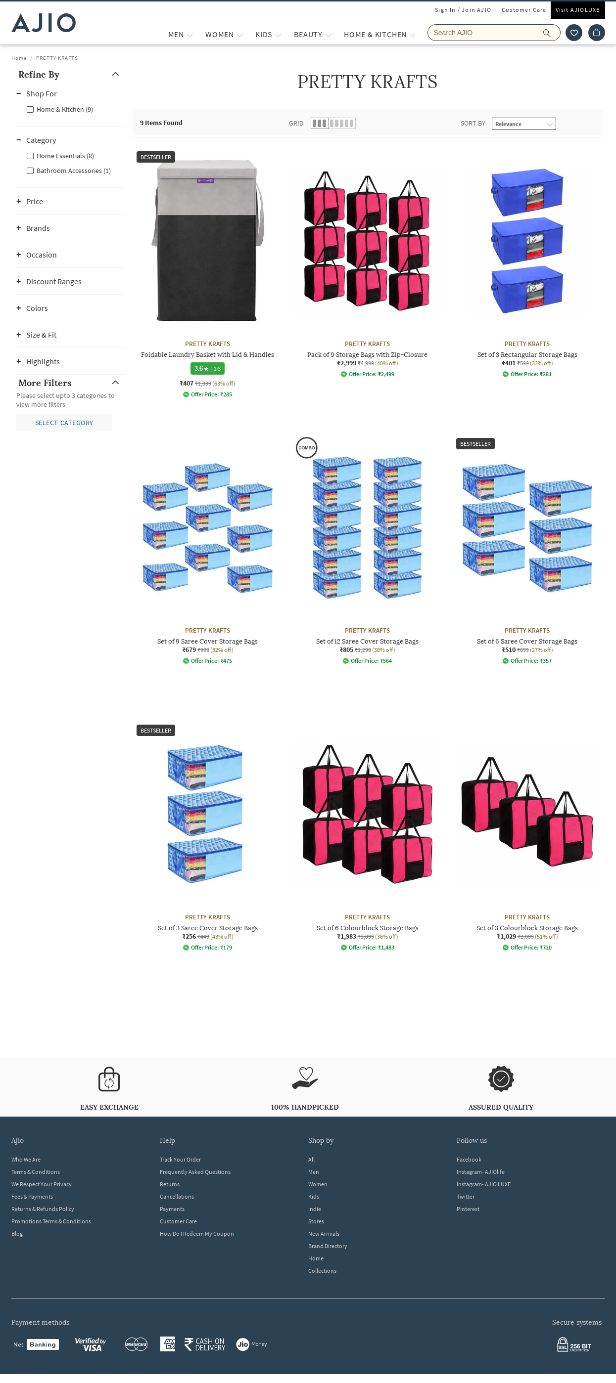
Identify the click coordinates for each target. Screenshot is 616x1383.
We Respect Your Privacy (41, 1184)
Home (19, 57)
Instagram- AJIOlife (481, 1171)
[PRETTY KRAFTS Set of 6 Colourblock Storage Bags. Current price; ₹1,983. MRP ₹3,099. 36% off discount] (367, 836)
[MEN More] (189, 34)
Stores (316, 1221)
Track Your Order (180, 1159)
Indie (314, 1208)
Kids (313, 1196)
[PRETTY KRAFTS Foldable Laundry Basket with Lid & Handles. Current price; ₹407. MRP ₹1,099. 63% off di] (208, 272)
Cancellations (177, 1196)
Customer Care (524, 9)
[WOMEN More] (239, 34)
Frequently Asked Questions (195, 1171)
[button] (70, 74)
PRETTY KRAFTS (57, 57)
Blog (17, 1233)
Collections (322, 1270)
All (311, 1159)
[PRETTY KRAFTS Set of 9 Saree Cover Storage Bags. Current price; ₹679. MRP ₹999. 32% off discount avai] (208, 549)
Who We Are (26, 1159)
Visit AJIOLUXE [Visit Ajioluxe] (578, 9)
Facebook (469, 1159)
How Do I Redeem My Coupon (197, 1233)
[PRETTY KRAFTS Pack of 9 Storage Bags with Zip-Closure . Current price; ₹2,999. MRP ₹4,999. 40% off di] (367, 262)
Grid (296, 123)
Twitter (465, 1196)
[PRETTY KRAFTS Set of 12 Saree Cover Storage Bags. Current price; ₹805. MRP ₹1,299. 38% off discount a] (367, 549)
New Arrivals (323, 1233)
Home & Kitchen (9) (65, 109)
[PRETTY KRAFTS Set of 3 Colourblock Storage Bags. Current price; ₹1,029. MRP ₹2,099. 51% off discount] (527, 836)
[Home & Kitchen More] (412, 34)
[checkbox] (71, 108)
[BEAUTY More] (328, 34)
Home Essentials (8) (65, 155)
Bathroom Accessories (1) (74, 170)
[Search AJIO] (494, 32)
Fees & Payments (32, 1196)
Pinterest (468, 1208)
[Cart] (596, 32)
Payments (172, 1208)
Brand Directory (327, 1246)
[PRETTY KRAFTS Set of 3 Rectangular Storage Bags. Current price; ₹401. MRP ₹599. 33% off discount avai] (527, 262)
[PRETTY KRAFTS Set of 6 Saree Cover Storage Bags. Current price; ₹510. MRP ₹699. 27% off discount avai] (527, 549)
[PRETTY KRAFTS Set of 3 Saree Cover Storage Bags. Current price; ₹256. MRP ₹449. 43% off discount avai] (208, 836)
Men (313, 1171)
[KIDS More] (278, 34)
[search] (552, 32)
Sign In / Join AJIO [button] (463, 9)
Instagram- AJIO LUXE (484, 1184)
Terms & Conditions (35, 1171)
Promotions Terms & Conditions (51, 1221)
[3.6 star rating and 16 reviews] (207, 368)
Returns (170, 1184)
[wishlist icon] (574, 32)
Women (318, 1184)
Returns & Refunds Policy (42, 1208)
